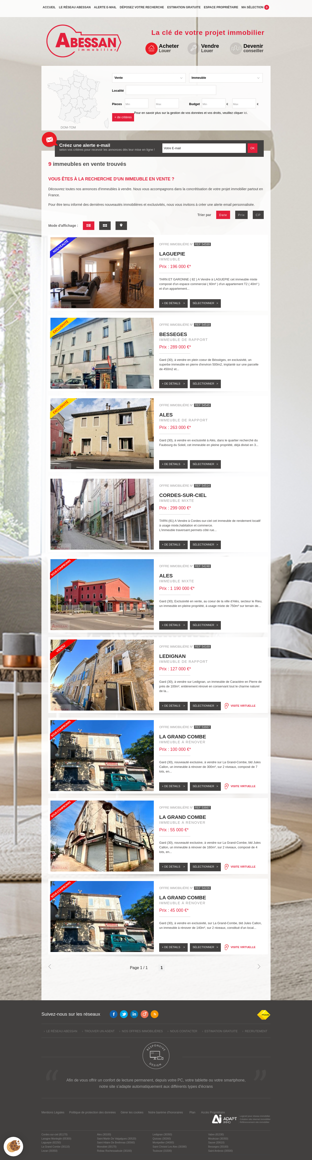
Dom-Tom (68, 127)
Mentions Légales (52, 1112)
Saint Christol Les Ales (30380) (170, 1146)
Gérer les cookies (132, 1112)
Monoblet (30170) (107, 1146)
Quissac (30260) (162, 1138)
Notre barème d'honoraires (166, 1112)
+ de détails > (173, 303)
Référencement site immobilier (254, 1122)
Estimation (184, 9)
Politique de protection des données (92, 1112)
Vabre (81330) (216, 1134)
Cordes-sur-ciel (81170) (54, 1134)
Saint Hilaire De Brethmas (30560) (116, 1142)
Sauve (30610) (216, 1142)
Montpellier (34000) (163, 1142)
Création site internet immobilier (255, 1119)
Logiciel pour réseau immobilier (255, 1116)
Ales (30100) (104, 1134)
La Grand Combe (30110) (55, 1146)
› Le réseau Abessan (60, 1031)
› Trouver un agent (98, 1031)
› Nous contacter (182, 1031)
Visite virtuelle (243, 705)
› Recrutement (254, 1031)
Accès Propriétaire (213, 1112)
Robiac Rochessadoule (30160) (114, 1151)
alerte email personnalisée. (234, 205)
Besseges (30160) (218, 1146)
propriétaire (221, 9)
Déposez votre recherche (142, 9)
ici (245, 113)
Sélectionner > (205, 303)
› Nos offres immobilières (141, 1031)
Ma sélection (255, 9)
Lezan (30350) (49, 1151)
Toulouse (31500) (162, 1151)
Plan (192, 1112)
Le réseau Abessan (75, 9)
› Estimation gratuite (220, 1031)
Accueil (49, 9)
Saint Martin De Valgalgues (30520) (116, 1138)
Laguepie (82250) (51, 1142)
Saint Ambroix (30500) (220, 1151)
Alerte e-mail (105, 9)
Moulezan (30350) (218, 1138)
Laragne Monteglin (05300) (56, 1138)
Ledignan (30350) (162, 1134)
